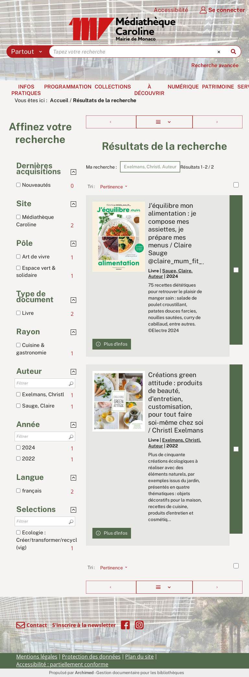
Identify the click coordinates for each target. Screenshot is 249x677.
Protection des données (91, 656)
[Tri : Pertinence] (111, 186)
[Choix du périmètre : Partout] (28, 51)
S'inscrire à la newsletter (84, 625)
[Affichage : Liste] (164, 122)
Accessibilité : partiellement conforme (62, 664)
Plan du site (139, 656)
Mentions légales (36, 656)
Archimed (84, 672)
